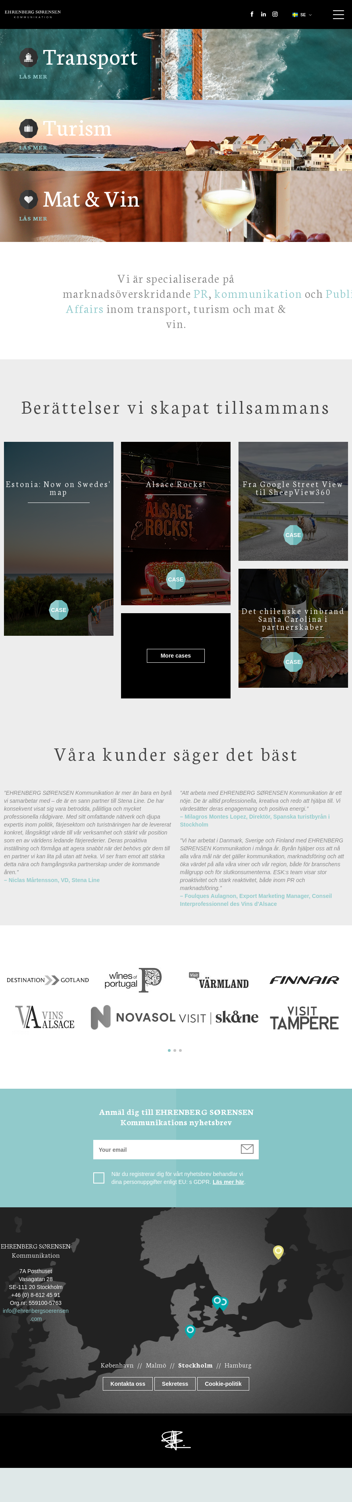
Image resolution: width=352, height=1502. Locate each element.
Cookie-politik (223, 1384)
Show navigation (338, 14)
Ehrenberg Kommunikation (33, 14)
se (298, 15)
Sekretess (175, 1384)
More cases (160, 655)
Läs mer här (228, 1182)
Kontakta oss (127, 1384)
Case (59, 606)
